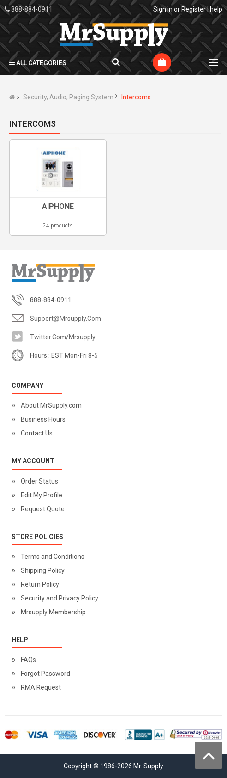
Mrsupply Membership (53, 612)
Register (193, 9)
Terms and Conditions (52, 556)
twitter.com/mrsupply (63, 337)
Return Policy (40, 584)
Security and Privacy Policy (59, 598)
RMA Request (41, 687)
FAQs (28, 659)
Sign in (163, 9)
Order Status (39, 481)
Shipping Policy (43, 570)
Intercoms (136, 97)
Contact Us (37, 433)
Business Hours (43, 419)
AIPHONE (58, 206)
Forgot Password (45, 673)
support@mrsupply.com (65, 318)
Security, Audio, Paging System (68, 97)
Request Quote (43, 509)
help (216, 9)
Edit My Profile (41, 495)
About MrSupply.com (51, 405)
